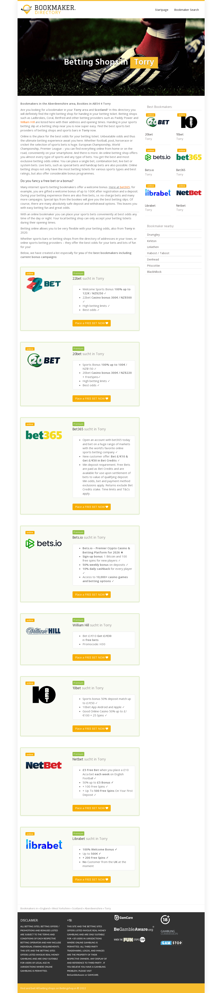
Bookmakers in (29, 908)
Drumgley (153, 234)
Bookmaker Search (186, 10)
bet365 (125, 187)
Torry (100, 278)
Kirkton (151, 241)
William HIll (27, 122)
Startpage (161, 10)
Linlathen (153, 247)
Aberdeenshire (93, 908)
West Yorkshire (61, 908)
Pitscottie (153, 265)
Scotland (77, 908)
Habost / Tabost (158, 253)
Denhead (153, 259)
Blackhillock (154, 272)
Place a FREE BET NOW (91, 323)
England (45, 908)
